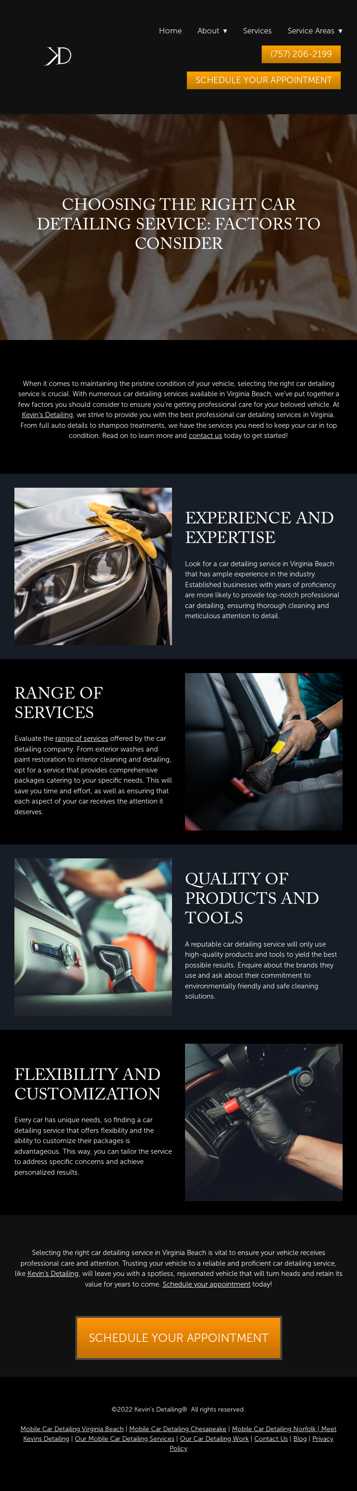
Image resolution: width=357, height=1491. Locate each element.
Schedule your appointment (207, 1284)
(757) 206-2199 (301, 54)
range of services (81, 738)
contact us (205, 435)
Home (170, 30)
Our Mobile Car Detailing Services (124, 1438)
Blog (300, 1438)
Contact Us (271, 1438)
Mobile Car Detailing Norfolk (274, 1429)
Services (257, 30)
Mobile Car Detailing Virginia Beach (72, 1429)
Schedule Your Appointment (264, 80)
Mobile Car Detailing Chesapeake (177, 1429)
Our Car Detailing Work (214, 1438)
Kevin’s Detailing (47, 415)
